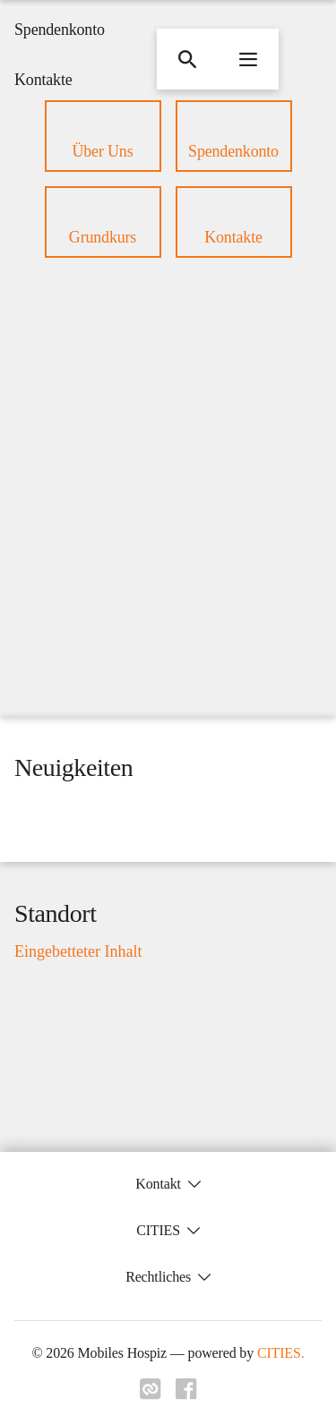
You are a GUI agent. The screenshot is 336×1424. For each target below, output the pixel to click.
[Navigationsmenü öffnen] (248, 59)
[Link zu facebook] (186, 1389)
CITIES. (281, 1352)
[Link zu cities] (150, 1389)
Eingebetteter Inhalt (78, 951)
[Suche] (187, 59)
